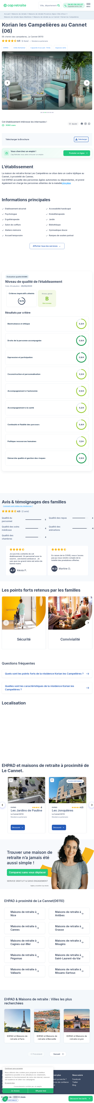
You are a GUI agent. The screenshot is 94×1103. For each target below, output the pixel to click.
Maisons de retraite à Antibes (68, 909)
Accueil (7, 14)
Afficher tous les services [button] (47, 246)
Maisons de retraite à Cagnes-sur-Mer (23, 937)
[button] (82, 124)
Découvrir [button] (17, 823)
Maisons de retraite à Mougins (68, 937)
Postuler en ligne (77, 153)
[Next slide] (87, 83)
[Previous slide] (7, 83)
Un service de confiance (59, 1077)
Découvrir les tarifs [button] (78, 1098)
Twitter (75, 1077)
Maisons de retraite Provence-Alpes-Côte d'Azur (47, 14)
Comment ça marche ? (58, 1074)
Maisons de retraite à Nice (23, 909)
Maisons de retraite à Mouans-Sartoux (68, 966)
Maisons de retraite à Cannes (23, 923)
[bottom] (11, 775)
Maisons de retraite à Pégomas (23, 952)
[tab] (41, 112)
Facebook (76, 1074)
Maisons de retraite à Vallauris (23, 966)
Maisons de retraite (19, 14)
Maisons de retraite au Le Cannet (46, 17)
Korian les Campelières (70, 17)
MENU (88, 6)
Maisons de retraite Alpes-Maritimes (18, 17)
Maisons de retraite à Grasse (68, 923)
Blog (74, 1080)
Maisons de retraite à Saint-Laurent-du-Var (68, 952)
